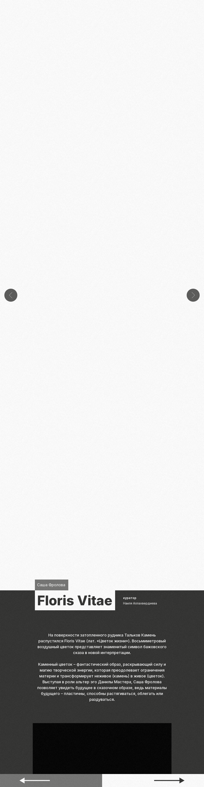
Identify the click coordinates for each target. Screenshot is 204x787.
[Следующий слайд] (193, 281)
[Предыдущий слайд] (10, 281)
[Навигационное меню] (197, 6)
